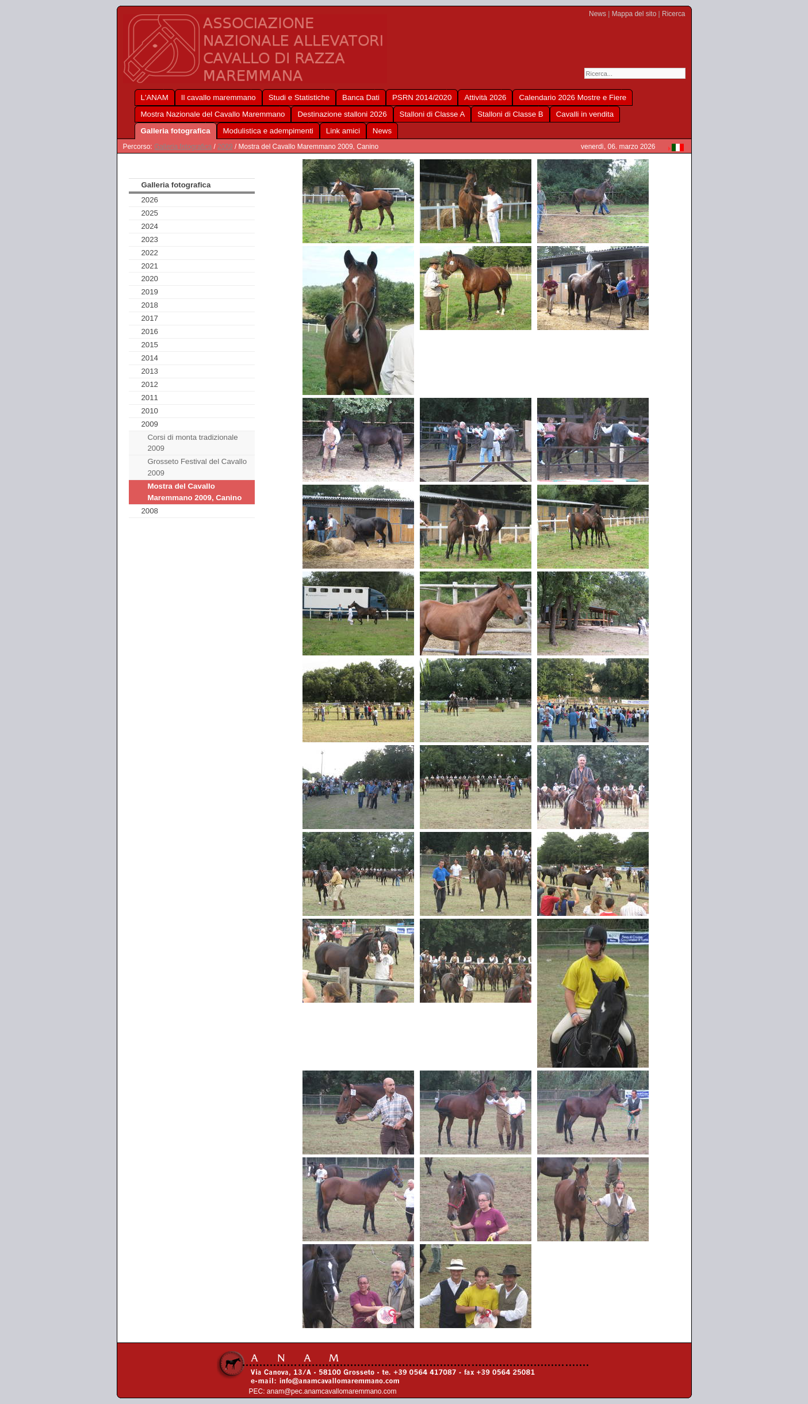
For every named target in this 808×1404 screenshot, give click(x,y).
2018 (149, 305)
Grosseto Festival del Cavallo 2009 (197, 467)
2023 (149, 239)
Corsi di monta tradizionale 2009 (192, 443)
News (597, 14)
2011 (149, 397)
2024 (149, 226)
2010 (149, 410)
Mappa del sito (634, 14)
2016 (149, 331)
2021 (149, 266)
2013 (149, 371)
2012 (149, 384)
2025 (149, 213)
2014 (149, 358)
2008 (149, 511)
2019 (149, 291)
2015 (149, 344)
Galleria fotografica (183, 147)
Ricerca (673, 14)
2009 (225, 147)
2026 (149, 199)
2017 (149, 318)
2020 (149, 278)
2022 (149, 252)
